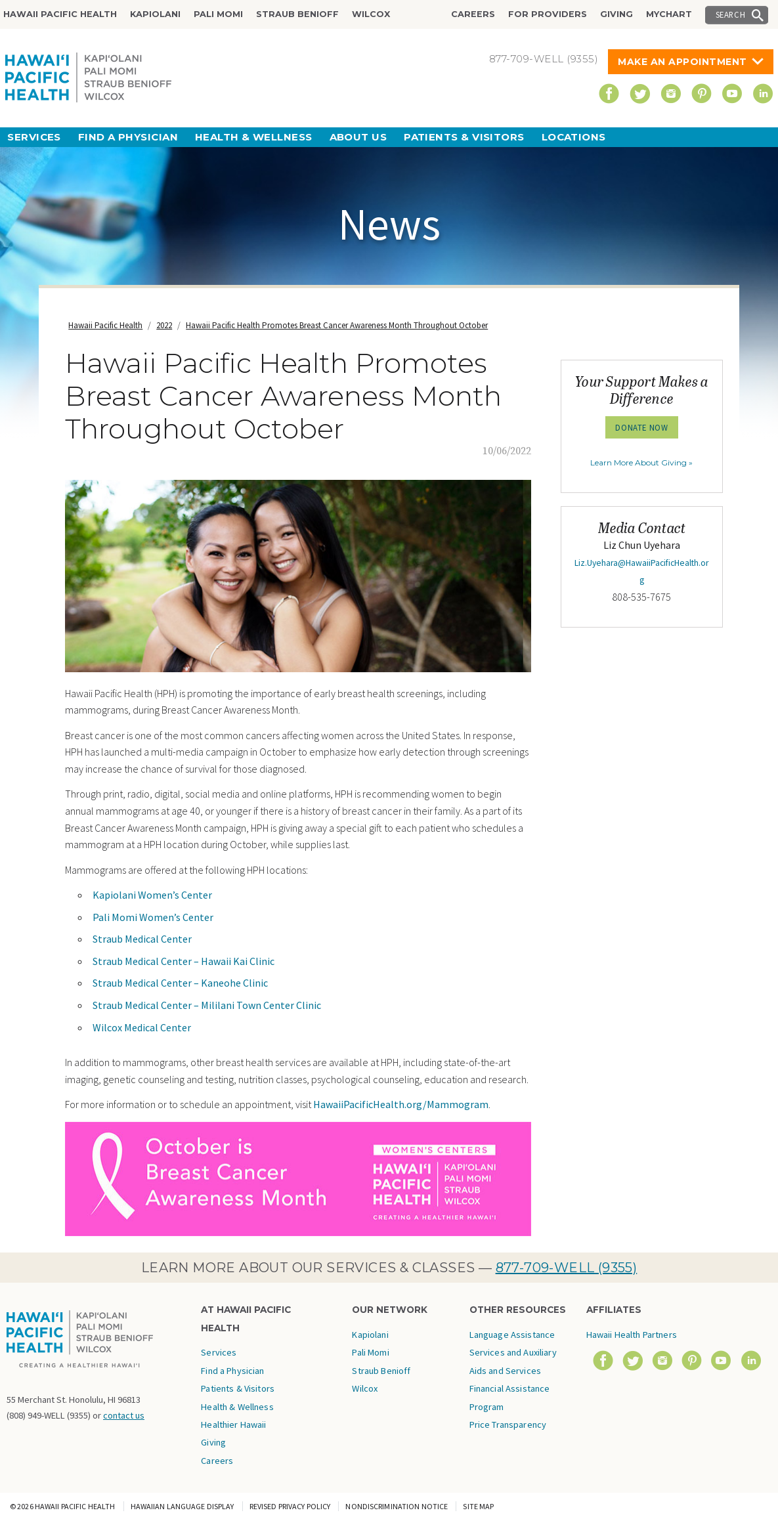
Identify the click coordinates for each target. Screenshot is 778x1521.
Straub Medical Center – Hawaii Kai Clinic (183, 961)
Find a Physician (128, 137)
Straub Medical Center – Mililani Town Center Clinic (207, 1005)
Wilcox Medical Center (142, 1027)
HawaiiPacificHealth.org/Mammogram (400, 1104)
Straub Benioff (297, 14)
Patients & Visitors (464, 137)
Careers (473, 14)
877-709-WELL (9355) (567, 1267)
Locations (574, 137)
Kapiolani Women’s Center (152, 894)
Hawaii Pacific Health (60, 14)
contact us (123, 1415)
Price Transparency (508, 1424)
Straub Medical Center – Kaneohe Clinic (180, 982)
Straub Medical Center (142, 938)
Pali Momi (218, 14)
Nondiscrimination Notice (396, 1506)
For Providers (547, 14)
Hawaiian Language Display (182, 1506)
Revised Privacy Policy (290, 1506)
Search (731, 14)
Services (34, 137)
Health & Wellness (254, 137)
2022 (164, 325)
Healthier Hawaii (233, 1424)
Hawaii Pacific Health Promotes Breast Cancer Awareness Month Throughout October (337, 325)
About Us (358, 137)
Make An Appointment (682, 62)
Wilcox (371, 14)
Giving (616, 14)
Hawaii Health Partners (631, 1334)
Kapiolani (155, 14)
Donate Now (641, 427)
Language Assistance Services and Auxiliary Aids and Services (513, 1353)
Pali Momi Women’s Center (153, 917)
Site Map (478, 1506)
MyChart (669, 14)
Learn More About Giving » (641, 462)
